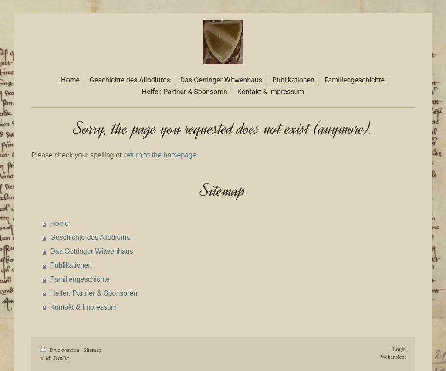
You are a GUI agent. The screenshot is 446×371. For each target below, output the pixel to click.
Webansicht (393, 357)
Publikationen (71, 265)
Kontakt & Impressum (83, 307)
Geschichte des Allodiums (90, 237)
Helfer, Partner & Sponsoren (93, 293)
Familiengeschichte (80, 279)
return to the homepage (160, 155)
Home (59, 223)
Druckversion (60, 350)
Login (399, 349)
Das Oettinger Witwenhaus (91, 251)
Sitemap (92, 350)
